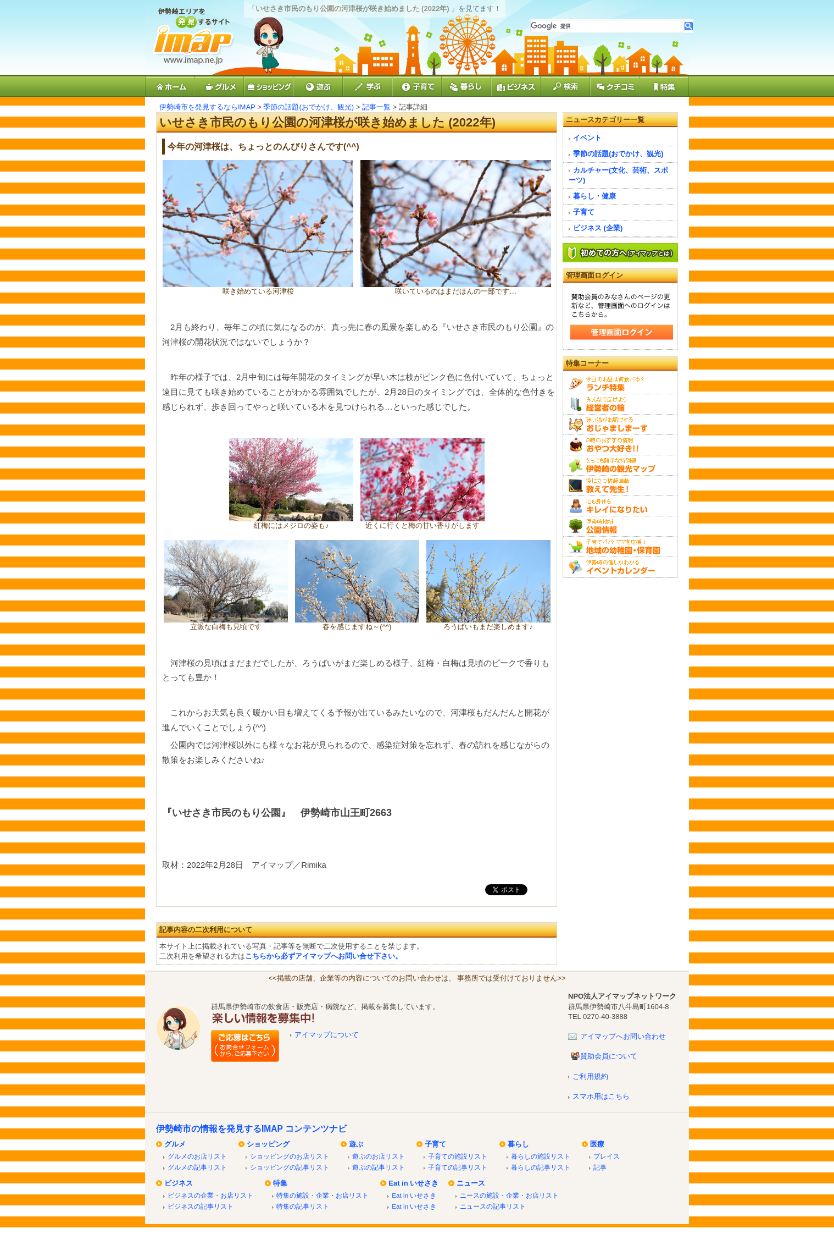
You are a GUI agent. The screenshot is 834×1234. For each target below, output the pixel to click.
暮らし (518, 1144)
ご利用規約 (590, 1076)
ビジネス (178, 1183)
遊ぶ (356, 1144)
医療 (597, 1144)
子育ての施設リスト (457, 1156)
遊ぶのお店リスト (378, 1156)
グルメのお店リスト (197, 1156)
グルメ (175, 1144)
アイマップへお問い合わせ (623, 1036)
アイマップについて (326, 1035)
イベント (587, 138)
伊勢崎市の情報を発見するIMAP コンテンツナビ (251, 1128)
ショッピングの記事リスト (289, 1167)
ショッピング (268, 1144)
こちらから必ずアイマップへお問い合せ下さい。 (323, 956)
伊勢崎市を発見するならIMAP (207, 107)
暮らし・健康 (594, 196)
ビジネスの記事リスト (200, 1206)
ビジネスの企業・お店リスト (210, 1195)
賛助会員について (608, 1056)
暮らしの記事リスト (540, 1167)
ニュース (471, 1183)
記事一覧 (376, 107)
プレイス (606, 1156)
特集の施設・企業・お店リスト (322, 1195)
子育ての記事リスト (457, 1167)
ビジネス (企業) (597, 228)
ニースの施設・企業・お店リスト (509, 1195)
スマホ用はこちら (601, 1096)
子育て (583, 212)
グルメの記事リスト (197, 1167)
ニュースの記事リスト (493, 1206)
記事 (600, 1167)
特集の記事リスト (302, 1206)
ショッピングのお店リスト (289, 1156)
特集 (280, 1183)
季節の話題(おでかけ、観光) (308, 107)
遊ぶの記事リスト (378, 1167)
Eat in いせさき (413, 1183)
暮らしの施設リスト (540, 1156)
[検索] (607, 26)
